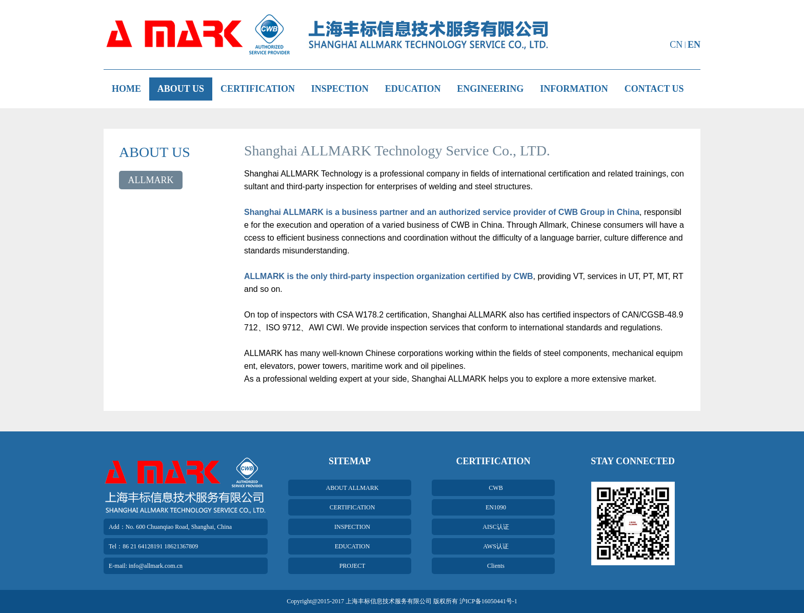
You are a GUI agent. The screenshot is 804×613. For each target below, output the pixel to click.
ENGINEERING (490, 89)
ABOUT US (180, 89)
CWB (495, 487)
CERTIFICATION (257, 89)
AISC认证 (496, 526)
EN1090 (496, 507)
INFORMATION (574, 89)
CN (676, 44)
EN (694, 44)
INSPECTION (340, 89)
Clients (496, 565)
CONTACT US (654, 89)
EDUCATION (413, 89)
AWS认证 (496, 546)
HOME (126, 89)
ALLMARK (151, 180)
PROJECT (352, 565)
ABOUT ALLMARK (352, 487)
